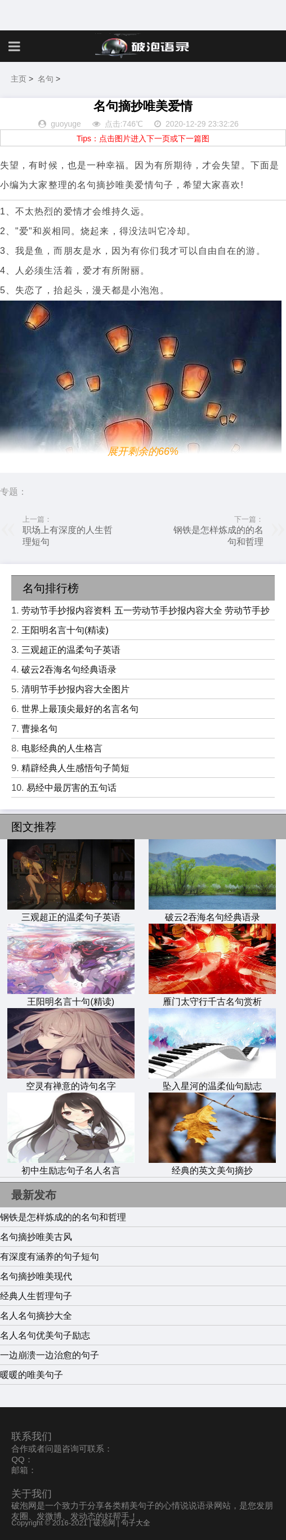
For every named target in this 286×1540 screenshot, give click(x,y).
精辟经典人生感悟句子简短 (75, 768)
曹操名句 (39, 728)
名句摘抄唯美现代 (36, 1276)
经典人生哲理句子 (36, 1296)
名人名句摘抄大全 (36, 1315)
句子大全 (135, 1523)
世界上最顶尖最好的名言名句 (79, 709)
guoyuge (66, 123)
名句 (45, 78)
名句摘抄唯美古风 (36, 1237)
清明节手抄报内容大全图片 (75, 689)
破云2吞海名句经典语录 (69, 669)
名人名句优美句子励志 (45, 1335)
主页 (18, 78)
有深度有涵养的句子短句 (49, 1256)
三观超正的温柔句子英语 (70, 650)
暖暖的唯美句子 (31, 1375)
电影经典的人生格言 (61, 748)
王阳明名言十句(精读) (65, 630)
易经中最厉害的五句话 (71, 788)
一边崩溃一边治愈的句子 (49, 1355)
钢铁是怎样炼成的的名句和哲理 (63, 1217)
